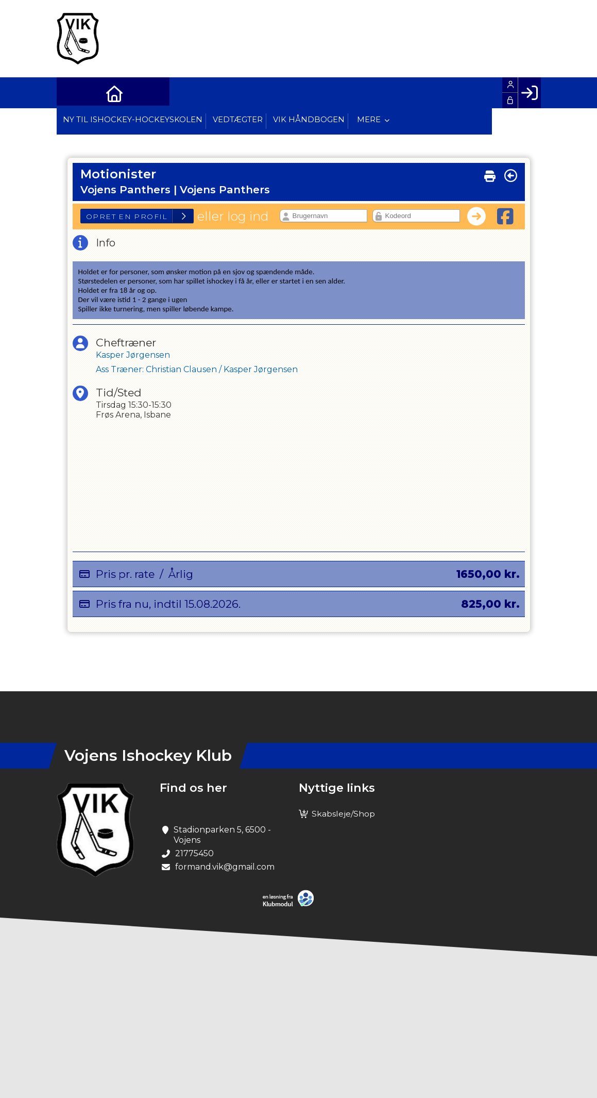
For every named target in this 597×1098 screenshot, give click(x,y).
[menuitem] (72, 92)
